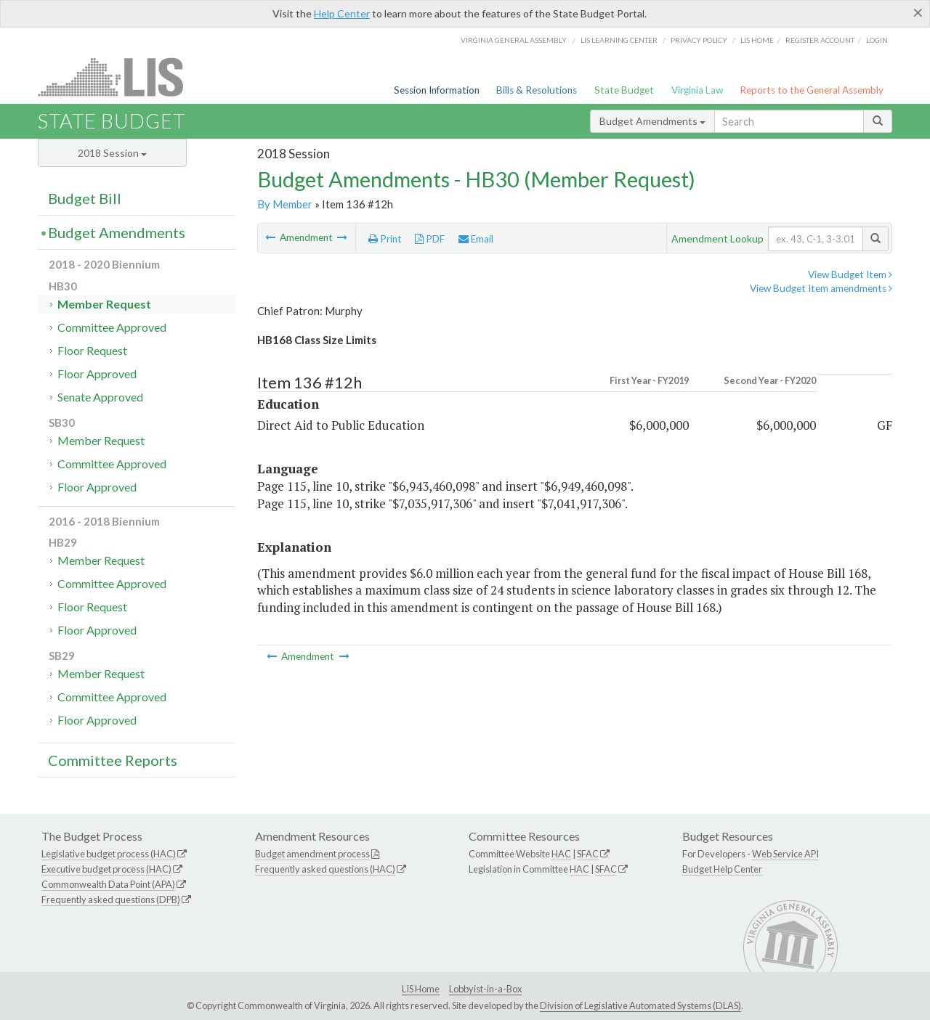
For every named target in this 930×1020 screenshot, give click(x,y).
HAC (561, 854)
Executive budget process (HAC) (106, 869)
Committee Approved (111, 327)
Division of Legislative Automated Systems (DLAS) (640, 1005)
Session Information (437, 90)
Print (385, 239)
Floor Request (92, 350)
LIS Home (421, 989)
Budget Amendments (652, 121)
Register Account (819, 40)
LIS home (757, 40)
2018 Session (112, 153)
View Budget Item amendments (821, 288)
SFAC (588, 854)
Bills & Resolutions (536, 90)
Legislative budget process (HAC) (108, 854)
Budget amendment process (312, 854)
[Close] (918, 12)
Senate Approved (100, 397)
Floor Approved (97, 373)
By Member (284, 204)
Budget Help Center (722, 869)
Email (475, 239)
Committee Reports (112, 760)
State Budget (624, 90)
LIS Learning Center (619, 40)
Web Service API (785, 854)
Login (877, 40)
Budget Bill (84, 198)
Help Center (342, 13)
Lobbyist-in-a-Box (485, 989)
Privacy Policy (699, 40)
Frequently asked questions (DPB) (110, 899)
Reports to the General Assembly (812, 90)
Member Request (104, 304)
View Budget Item (850, 274)
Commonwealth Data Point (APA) (108, 884)
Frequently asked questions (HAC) (325, 869)
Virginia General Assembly (514, 40)
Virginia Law (697, 90)
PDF (430, 239)
